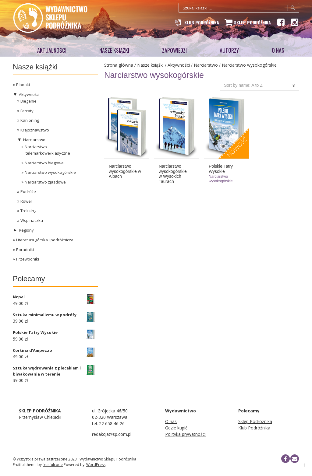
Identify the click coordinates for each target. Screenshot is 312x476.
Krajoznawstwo (34, 130)
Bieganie (28, 101)
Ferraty (27, 111)
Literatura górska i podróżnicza (44, 240)
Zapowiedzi (174, 50)
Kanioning (29, 120)
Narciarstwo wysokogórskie (50, 172)
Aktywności (179, 65)
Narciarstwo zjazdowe (45, 182)
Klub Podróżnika (254, 428)
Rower (26, 201)
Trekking (28, 210)
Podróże (28, 191)
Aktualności (51, 50)
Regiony (26, 230)
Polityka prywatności (185, 434)
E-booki (23, 84)
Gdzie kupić (176, 428)
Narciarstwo (206, 65)
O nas (171, 421)
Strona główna (118, 65)
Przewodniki (27, 259)
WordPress (95, 464)
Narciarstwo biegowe (44, 163)
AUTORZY (229, 50)
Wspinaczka (31, 220)
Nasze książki (114, 50)
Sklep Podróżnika (255, 421)
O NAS (278, 50)
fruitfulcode (53, 464)
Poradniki (25, 249)
